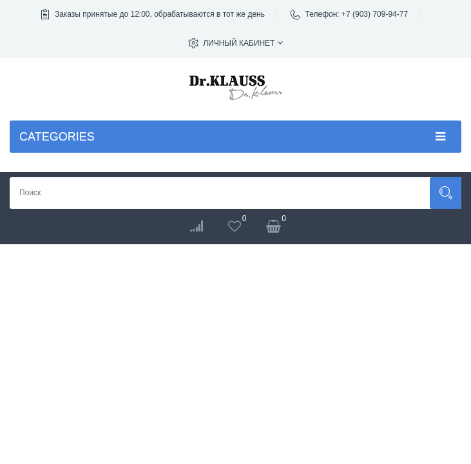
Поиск (445, 193)
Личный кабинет (243, 43)
